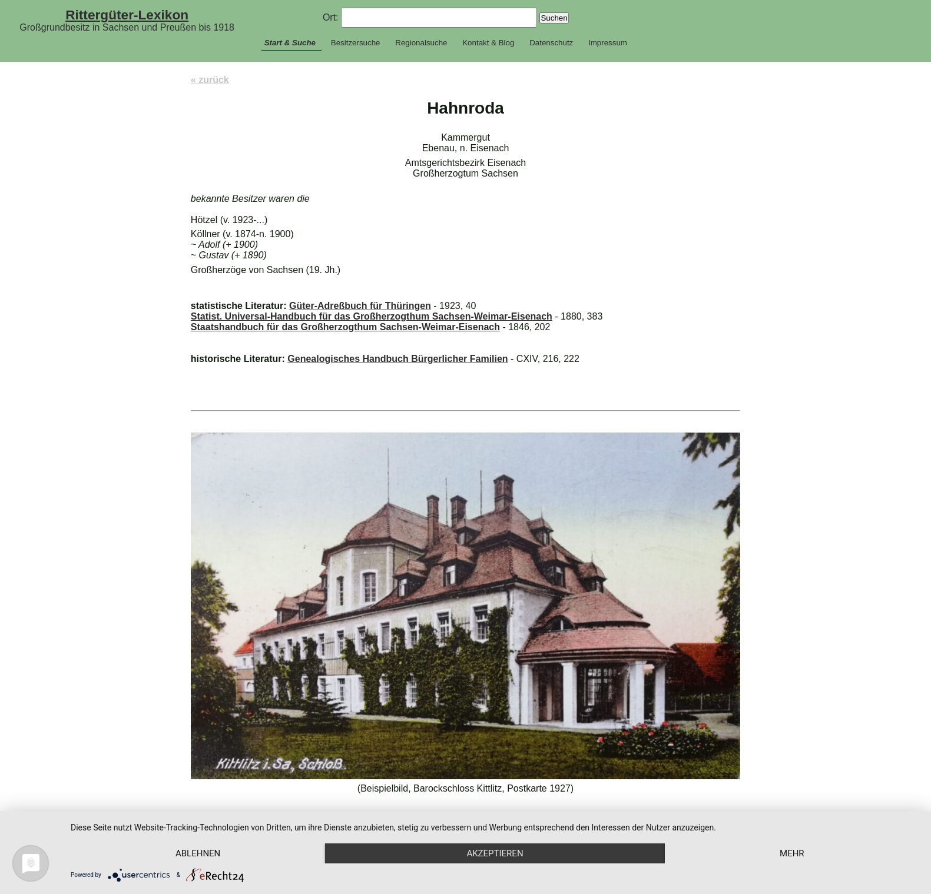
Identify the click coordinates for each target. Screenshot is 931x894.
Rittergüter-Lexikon (126, 14)
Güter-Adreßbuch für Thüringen (360, 306)
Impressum (607, 42)
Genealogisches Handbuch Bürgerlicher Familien (397, 359)
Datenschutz (551, 42)
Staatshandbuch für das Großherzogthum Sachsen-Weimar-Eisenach (345, 327)
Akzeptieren (494, 853)
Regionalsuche (421, 42)
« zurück (210, 80)
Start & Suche (290, 42)
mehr (792, 853)
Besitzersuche (355, 42)
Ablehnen (197, 853)
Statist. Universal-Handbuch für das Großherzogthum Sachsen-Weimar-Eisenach (371, 316)
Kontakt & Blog (488, 42)
